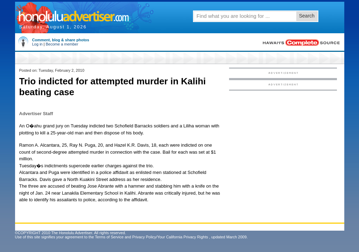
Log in (37, 44)
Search (307, 16)
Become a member (62, 44)
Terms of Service (109, 237)
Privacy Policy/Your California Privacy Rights (170, 237)
